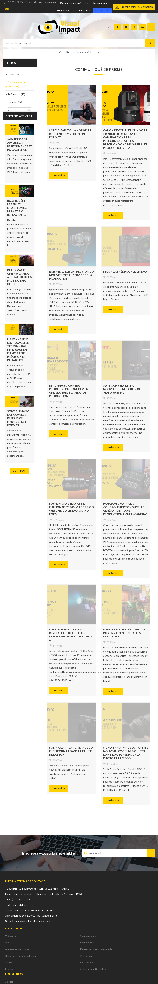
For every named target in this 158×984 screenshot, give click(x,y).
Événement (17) (16, 94)
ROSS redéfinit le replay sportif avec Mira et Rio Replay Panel (18, 207)
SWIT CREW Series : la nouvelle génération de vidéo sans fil (122, 389)
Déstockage (87, 962)
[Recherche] (150, 43)
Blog (87, 3)
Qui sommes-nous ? (71, 3)
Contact (77, 10)
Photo (8, 942)
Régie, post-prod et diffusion (21, 955)
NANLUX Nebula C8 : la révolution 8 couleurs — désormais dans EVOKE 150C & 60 (71, 634)
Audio (8, 962)
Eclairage (10, 969)
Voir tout (20, 470)
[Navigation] (151, 27)
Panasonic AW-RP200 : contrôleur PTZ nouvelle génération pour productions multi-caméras (125, 509)
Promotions (63, 10)
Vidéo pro (10, 935)
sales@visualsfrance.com (42, 2)
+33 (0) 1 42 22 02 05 (18, 899)
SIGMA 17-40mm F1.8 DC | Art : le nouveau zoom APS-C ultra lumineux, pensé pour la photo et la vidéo (125, 753)
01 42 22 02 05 (15, 2)
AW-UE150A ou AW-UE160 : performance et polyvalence (19, 144)
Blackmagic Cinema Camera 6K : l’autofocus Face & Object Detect (19, 277)
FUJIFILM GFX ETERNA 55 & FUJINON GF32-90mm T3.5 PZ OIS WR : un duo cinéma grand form (71, 509)
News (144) (14, 74)
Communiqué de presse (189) (15, 84)
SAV (88, 10)
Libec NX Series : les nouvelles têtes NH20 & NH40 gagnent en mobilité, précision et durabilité (18, 349)
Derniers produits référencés (96, 949)
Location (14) (15, 102)
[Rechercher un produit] (79, 43)
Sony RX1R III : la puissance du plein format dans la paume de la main (71, 751)
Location (101, 10)
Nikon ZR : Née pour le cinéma (125, 271)
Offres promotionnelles (93, 969)
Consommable (88, 935)
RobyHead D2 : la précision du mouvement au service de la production (71, 275)
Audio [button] (19, 111)
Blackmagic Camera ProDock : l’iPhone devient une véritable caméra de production (69, 391)
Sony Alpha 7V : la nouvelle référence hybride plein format (18, 418)
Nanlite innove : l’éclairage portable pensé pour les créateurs (124, 633)
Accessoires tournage (17, 949)
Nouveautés (100, 3)
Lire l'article (59, 175)
